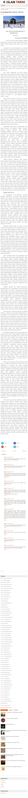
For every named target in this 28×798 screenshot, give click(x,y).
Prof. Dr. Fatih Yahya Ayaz (5, 680)
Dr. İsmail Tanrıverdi (4, 615)
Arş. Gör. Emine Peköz (5, 629)
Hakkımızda (3, 782)
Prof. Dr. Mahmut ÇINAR (5, 635)
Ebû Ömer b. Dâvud (4, 582)
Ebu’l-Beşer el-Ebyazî (5, 590)
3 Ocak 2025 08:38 (10, 545)
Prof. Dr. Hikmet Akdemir (5, 682)
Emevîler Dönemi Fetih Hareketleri (12, 736)
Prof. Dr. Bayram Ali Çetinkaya (6, 617)
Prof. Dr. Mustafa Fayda (5, 688)
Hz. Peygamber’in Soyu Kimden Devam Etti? (14, 712)
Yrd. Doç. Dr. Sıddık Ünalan (6, 637)
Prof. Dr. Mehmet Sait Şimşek (6, 684)
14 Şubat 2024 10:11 (10, 457)
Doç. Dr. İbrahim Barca (5, 592)
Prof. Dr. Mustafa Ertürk (5, 652)
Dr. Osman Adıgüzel (4, 664)
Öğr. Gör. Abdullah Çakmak (6, 707)
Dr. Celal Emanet (4, 598)
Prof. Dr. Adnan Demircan (5, 584)
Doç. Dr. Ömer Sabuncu (5, 619)
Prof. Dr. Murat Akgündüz (5, 686)
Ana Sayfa (3, 8)
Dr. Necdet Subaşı (4, 662)
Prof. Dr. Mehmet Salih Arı (5, 602)
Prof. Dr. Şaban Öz (4, 594)
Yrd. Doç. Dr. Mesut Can (5, 705)
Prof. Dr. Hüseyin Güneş (5, 633)
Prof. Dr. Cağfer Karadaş (5, 578)
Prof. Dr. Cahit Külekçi (5, 596)
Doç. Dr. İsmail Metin (4, 658)
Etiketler (10, 710)
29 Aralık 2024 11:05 (10, 498)
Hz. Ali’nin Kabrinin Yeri (10, 724)
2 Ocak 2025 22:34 (10, 538)
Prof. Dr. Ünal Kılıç (4, 697)
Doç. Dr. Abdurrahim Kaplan (6, 639)
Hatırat (14, 8)
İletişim (2, 786)
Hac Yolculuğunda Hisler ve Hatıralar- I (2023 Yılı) (12, 12)
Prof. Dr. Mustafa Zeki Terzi (6, 654)
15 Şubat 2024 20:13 (10, 464)
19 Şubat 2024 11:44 (10, 488)
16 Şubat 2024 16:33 (10, 471)
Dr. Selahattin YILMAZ (5, 666)
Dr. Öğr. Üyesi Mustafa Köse (6, 645)
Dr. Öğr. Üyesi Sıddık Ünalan (6, 631)
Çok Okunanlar (4, 710)
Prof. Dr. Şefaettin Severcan (6, 701)
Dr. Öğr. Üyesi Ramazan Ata (6, 670)
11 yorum (2, 13)
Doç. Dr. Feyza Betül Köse (5, 621)
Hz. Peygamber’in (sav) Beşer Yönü (12, 742)
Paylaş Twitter (5, 443)
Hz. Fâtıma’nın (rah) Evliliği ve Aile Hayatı (13, 766)
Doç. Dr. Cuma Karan (4, 609)
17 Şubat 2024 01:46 (10, 481)
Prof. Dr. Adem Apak (4, 580)
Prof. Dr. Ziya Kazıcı (4, 695)
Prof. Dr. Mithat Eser (4, 650)
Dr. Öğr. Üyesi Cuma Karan (5, 625)
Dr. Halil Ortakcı (4, 623)
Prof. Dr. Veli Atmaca (4, 693)
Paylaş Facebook (18, 443)
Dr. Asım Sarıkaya (4, 660)
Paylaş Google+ (5, 447)
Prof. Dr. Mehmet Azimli (5, 586)
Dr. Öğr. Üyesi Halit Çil (5, 643)
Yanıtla (5, 461)
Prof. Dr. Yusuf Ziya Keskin (5, 613)
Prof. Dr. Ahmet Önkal (5, 678)
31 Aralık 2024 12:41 (10, 523)
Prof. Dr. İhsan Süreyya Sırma (6, 588)
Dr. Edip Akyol (3, 600)
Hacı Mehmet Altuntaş (5, 672)
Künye (2, 784)
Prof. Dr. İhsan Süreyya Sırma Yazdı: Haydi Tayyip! (15, 760)
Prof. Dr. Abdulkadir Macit (5, 674)
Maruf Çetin (3, 793)
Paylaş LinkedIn (17, 447)
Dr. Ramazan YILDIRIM (9, 8)
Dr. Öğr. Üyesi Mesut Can (5, 668)
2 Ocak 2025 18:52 (10, 530)
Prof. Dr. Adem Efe (4, 676)
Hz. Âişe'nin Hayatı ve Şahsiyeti (12, 718)
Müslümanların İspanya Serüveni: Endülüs (14, 748)
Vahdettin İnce (3, 703)
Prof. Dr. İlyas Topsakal (5, 699)
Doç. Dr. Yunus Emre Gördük (6, 641)
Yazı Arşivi (16, 710)
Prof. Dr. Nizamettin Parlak (5, 627)
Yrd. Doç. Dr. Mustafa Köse (6, 656)
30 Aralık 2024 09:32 (10, 509)
